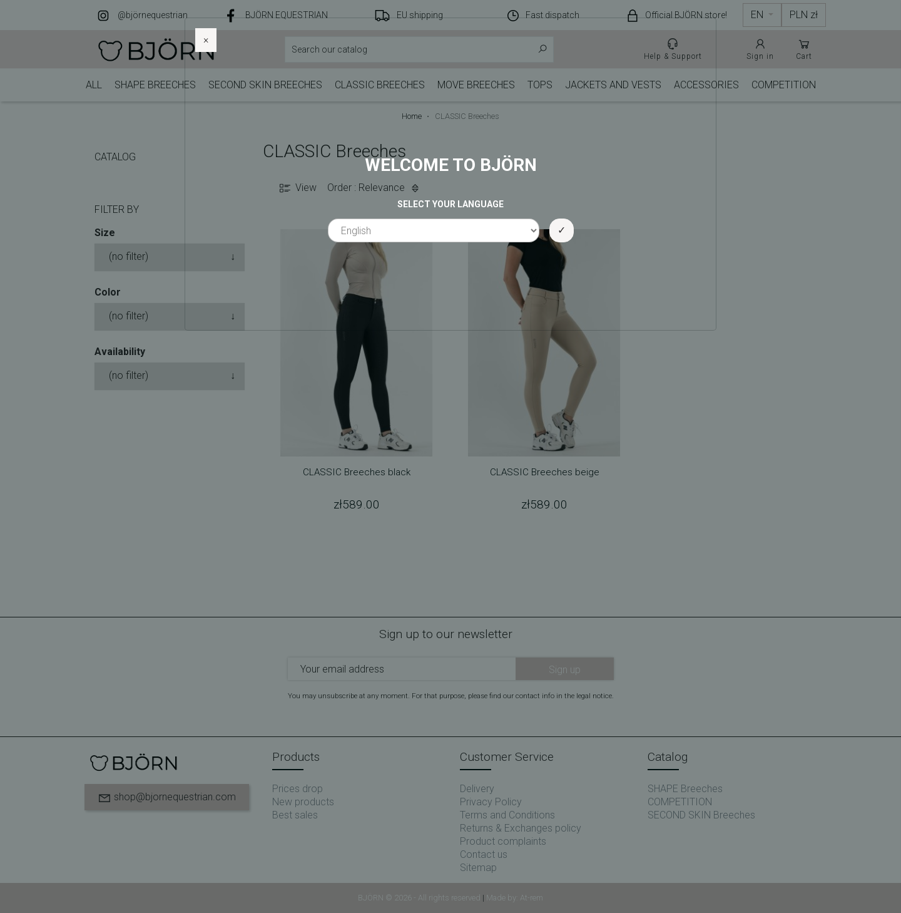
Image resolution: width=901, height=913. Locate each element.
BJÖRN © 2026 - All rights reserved (420, 897)
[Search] (419, 49)
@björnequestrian (153, 15)
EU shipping (420, 15)
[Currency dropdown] (803, 15)
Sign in (760, 49)
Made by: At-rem (514, 897)
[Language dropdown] (762, 15)
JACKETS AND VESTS (613, 85)
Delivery (477, 789)
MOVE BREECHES (476, 85)
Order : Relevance (375, 188)
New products (303, 802)
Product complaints (503, 841)
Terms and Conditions (507, 815)
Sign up (565, 670)
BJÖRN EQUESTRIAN (286, 15)
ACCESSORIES (706, 85)
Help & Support (673, 49)
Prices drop (297, 789)
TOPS (539, 85)
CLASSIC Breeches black (356, 472)
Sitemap (478, 868)
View (297, 188)
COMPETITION (783, 85)
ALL (94, 85)
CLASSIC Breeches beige (544, 472)
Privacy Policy (491, 802)
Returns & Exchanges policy (520, 828)
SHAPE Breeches (155, 85)
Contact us (483, 854)
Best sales (295, 815)
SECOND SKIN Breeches (265, 85)
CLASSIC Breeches (380, 85)
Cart (804, 49)
